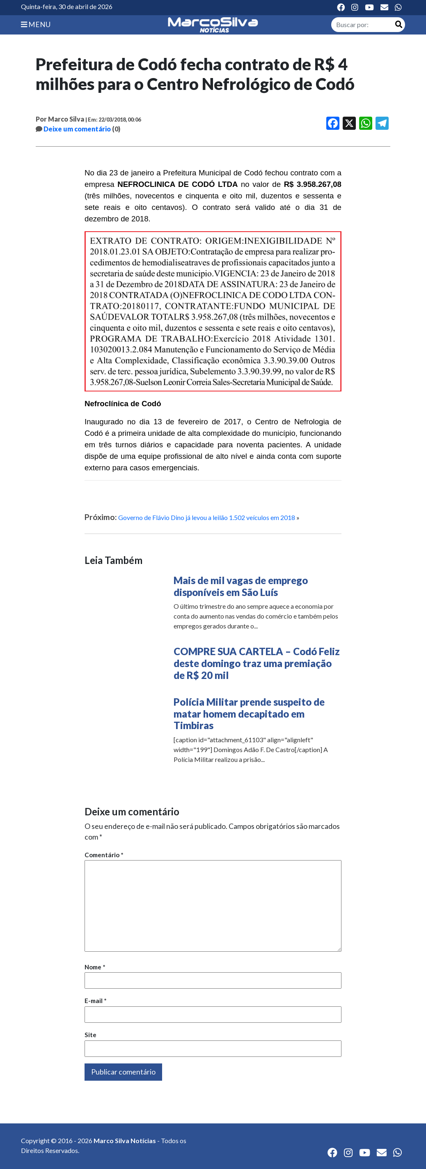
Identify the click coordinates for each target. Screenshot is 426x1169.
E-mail (96, 1000)
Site (90, 1034)
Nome (95, 967)
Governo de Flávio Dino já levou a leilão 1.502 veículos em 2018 (206, 517)
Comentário (104, 854)
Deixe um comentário (77, 129)
